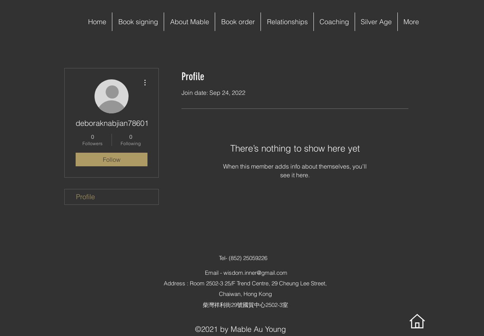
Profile (85, 196)
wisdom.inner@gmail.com (255, 272)
